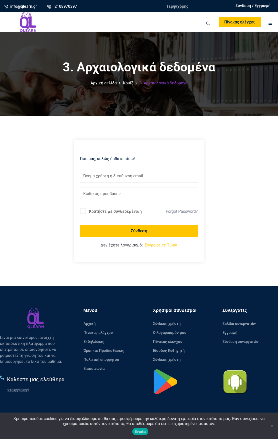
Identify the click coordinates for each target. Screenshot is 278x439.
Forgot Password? (182, 211)
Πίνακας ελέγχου (240, 22)
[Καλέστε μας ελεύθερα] (2, 378)
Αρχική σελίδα (103, 83)
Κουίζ (128, 83)
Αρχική (90, 323)
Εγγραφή (229, 332)
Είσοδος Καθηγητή (168, 350)
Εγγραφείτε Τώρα (161, 245)
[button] (270, 22)
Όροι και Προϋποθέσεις (104, 350)
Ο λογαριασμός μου (169, 332)
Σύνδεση (139, 231)
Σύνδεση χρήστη (166, 323)
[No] (271, 425)
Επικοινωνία (94, 368)
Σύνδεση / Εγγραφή (253, 5)
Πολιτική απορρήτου (101, 359)
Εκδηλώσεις (94, 341)
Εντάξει (140, 432)
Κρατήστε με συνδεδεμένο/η (115, 211)
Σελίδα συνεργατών (239, 323)
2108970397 (18, 390)
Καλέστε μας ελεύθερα (35, 379)
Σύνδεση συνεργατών (240, 341)
